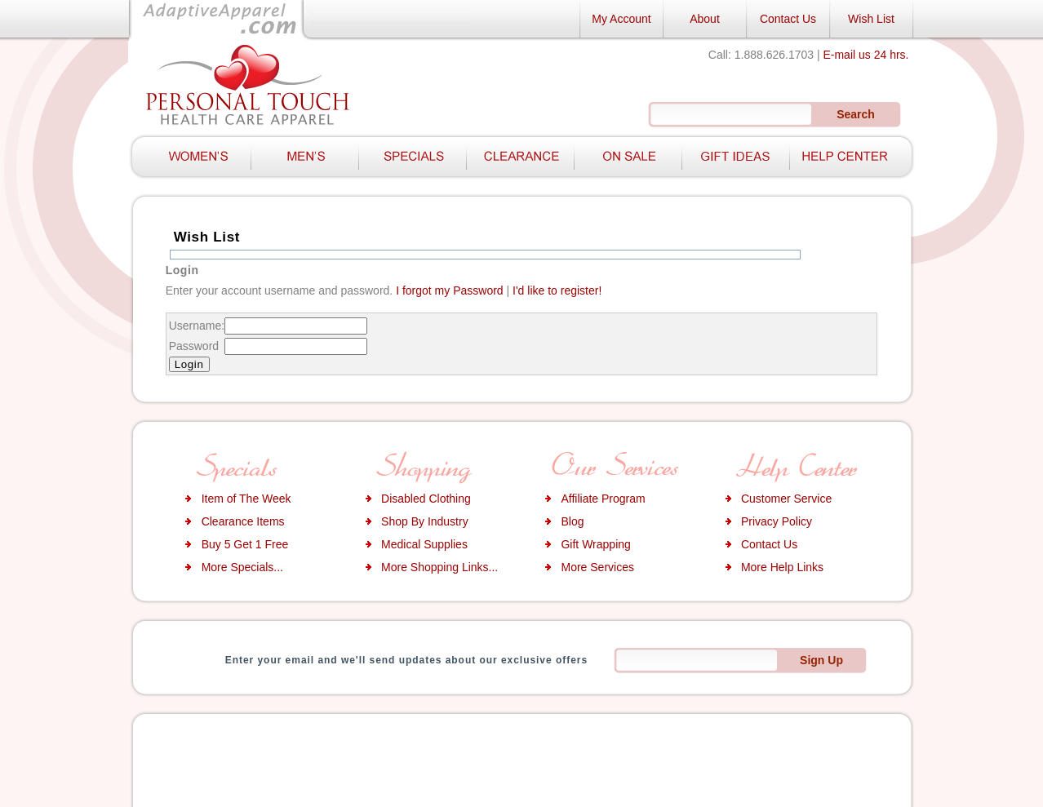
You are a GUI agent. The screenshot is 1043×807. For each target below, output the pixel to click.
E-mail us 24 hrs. (865, 54)
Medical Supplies (424, 544)
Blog (572, 521)
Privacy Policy (776, 521)
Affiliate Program (603, 498)
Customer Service (786, 498)
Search (856, 114)
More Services (597, 567)
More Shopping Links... (439, 567)
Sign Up (821, 660)
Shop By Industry (424, 521)
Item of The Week (246, 498)
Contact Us (788, 18)
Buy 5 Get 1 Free (245, 544)
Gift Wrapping (595, 544)
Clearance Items (243, 521)
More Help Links (782, 567)
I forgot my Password (450, 290)
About (705, 18)
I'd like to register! (557, 290)
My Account (621, 18)
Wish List (871, 18)
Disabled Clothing (426, 498)
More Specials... (242, 567)
